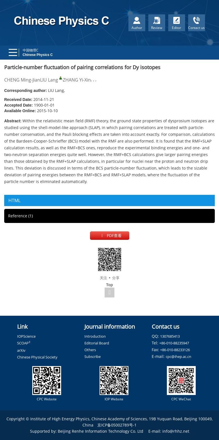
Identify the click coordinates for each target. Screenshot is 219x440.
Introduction (95, 336)
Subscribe (92, 356)
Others (90, 349)
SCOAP (23, 343)
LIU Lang (49, 80)
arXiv (21, 350)
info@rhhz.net (175, 431)
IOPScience (26, 336)
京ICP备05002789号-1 (117, 425)
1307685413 (170, 336)
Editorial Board (96, 343)
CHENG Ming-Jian (22, 80)
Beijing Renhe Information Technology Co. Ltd (100, 431)
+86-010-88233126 (175, 349)
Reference (20, 215)
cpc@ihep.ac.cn (178, 356)
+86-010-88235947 (174, 343)
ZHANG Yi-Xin (77, 80)
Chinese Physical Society (37, 357)
